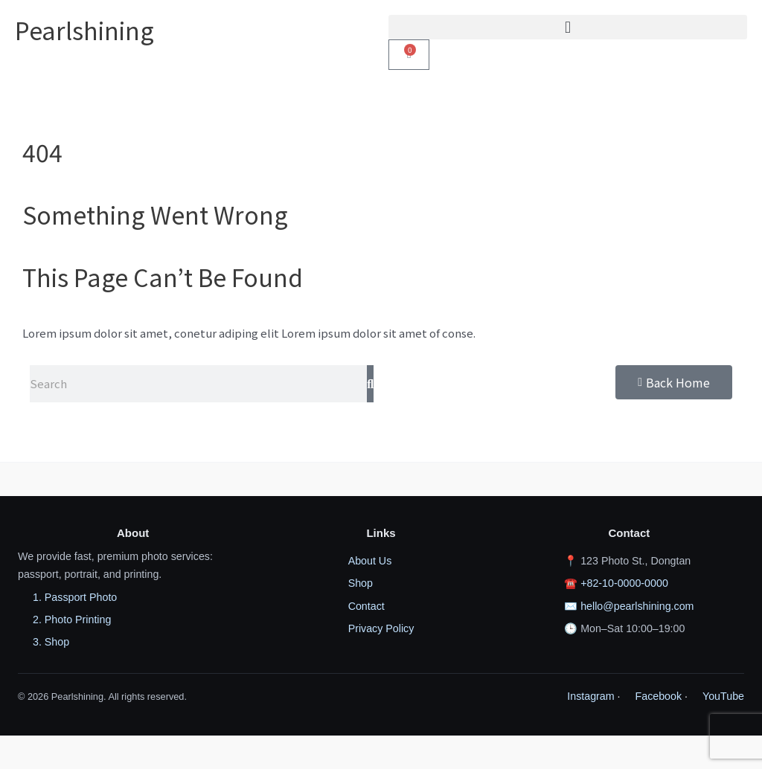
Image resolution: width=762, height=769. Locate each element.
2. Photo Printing (72, 619)
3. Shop (51, 642)
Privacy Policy (381, 628)
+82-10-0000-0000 (624, 583)
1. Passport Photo (75, 597)
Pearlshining (84, 30)
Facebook (658, 696)
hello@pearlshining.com (637, 606)
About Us (370, 561)
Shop (360, 583)
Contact (366, 606)
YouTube (723, 696)
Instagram (590, 696)
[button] (567, 27)
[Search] (370, 383)
